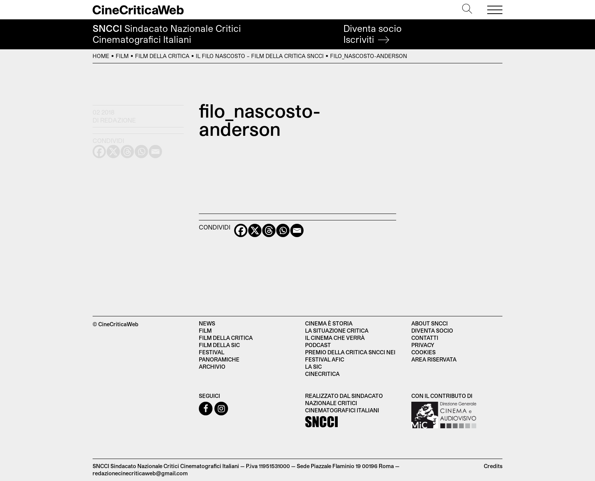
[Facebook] (240, 230)
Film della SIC (219, 345)
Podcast (318, 345)
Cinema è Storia (329, 323)
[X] (254, 230)
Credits (493, 466)
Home (101, 56)
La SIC (313, 366)
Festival (211, 352)
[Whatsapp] (283, 230)
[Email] (297, 230)
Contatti (424, 338)
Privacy (422, 345)
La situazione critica (336, 330)
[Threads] (268, 230)
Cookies (423, 352)
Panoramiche (219, 359)
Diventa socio (372, 34)
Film (122, 56)
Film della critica (226, 338)
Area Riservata (433, 359)
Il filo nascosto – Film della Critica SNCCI (260, 56)
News (207, 323)
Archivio (212, 366)
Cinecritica (322, 374)
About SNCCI (429, 323)
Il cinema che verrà (335, 338)
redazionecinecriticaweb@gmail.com (140, 473)
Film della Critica (162, 56)
